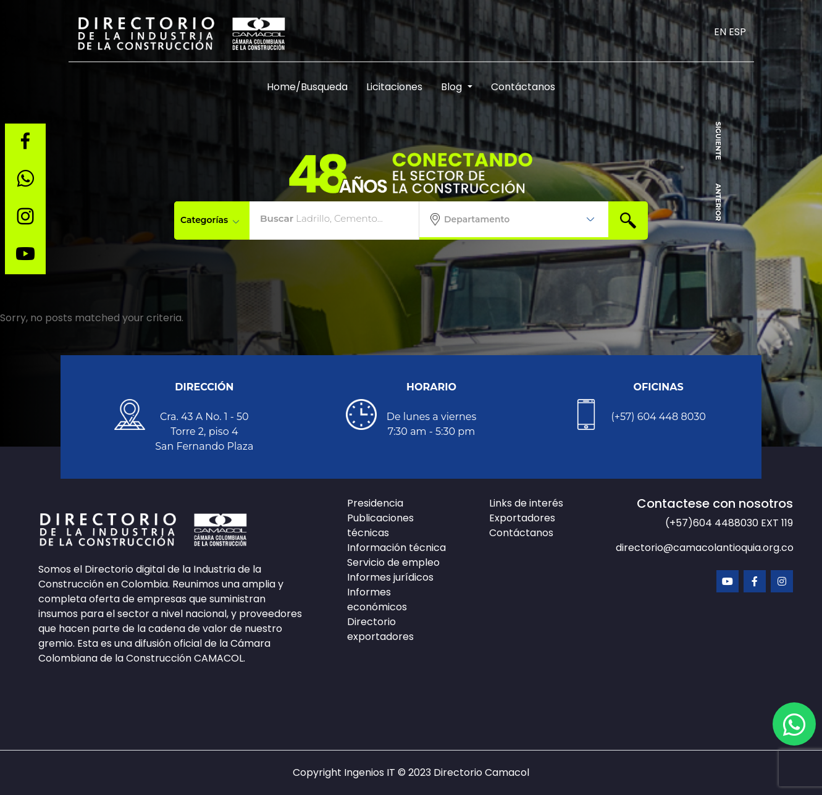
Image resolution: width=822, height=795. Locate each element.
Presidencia (375, 503)
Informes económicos (377, 599)
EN (720, 32)
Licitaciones (394, 87)
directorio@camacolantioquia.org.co (705, 548)
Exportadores (522, 518)
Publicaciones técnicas (380, 525)
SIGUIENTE (718, 141)
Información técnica (396, 548)
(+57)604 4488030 (713, 523)
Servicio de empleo (393, 562)
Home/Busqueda (307, 87)
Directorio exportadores (380, 629)
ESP (737, 32)
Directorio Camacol (481, 772)
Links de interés (526, 503)
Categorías (209, 219)
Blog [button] (452, 87)
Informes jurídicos (390, 577)
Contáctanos (523, 87)
